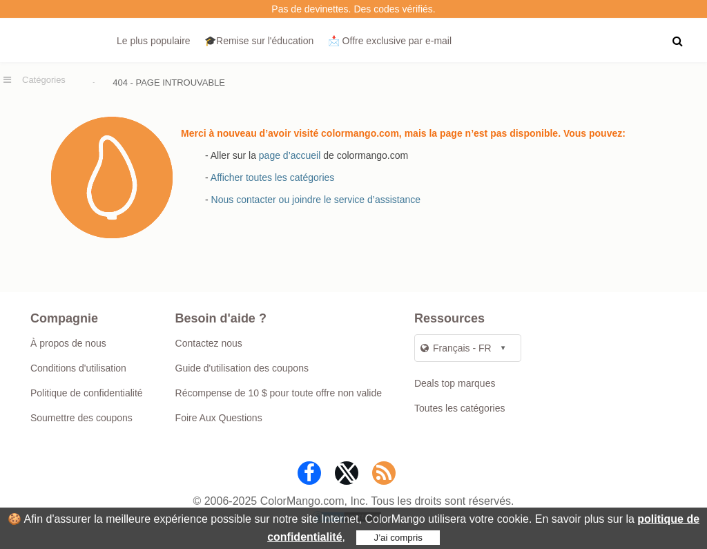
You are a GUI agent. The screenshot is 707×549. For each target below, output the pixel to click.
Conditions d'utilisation (78, 368)
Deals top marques (455, 383)
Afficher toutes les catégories (273, 177)
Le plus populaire (154, 40)
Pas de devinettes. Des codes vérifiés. (353, 9)
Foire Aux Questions (218, 417)
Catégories (44, 80)
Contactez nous (208, 343)
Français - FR (456, 348)
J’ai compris (398, 537)
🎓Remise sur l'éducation (258, 40)
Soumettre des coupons (81, 417)
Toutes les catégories (459, 408)
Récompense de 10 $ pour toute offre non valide (278, 392)
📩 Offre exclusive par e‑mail (390, 40)
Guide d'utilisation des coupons (242, 368)
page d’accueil (290, 155)
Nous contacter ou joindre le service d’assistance (316, 199)
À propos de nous (68, 343)
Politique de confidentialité (86, 392)
